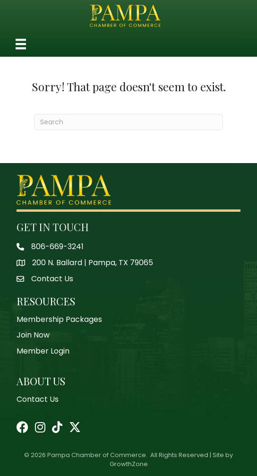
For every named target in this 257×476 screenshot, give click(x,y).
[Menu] (20, 44)
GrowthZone (129, 463)
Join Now (33, 334)
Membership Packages (59, 319)
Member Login (43, 351)
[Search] (128, 122)
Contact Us (38, 399)
